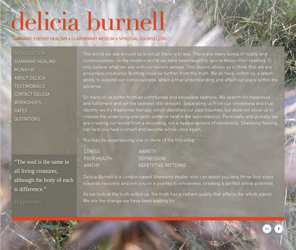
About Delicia (30, 78)
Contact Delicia (32, 94)
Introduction (29, 53)
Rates (20, 110)
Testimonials (29, 86)
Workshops (27, 102)
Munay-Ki (24, 70)
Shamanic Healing (35, 61)
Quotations (27, 119)
